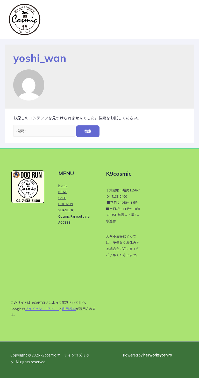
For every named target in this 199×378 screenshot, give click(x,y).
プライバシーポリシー (42, 308)
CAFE (62, 197)
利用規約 (69, 308)
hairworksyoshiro (157, 355)
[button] (187, 19)
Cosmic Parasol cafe (74, 216)
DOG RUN (65, 203)
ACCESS (64, 222)
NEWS (62, 191)
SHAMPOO (66, 210)
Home (63, 185)
